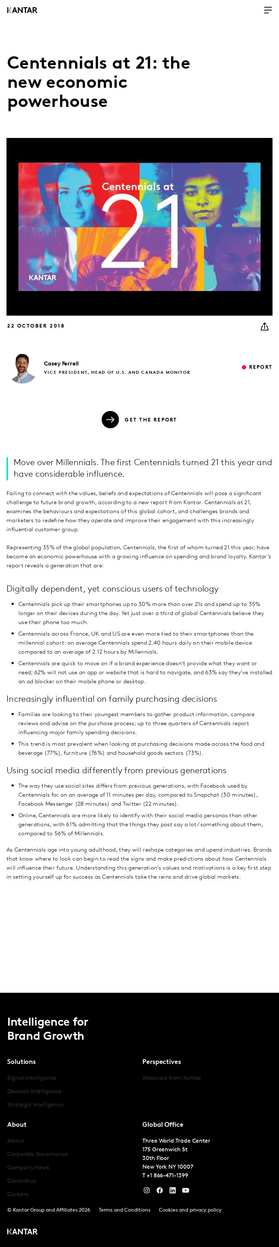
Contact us (21, 1181)
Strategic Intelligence (35, 1105)
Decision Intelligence (34, 1092)
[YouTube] (172, 1192)
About (15, 1141)
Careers (17, 1195)
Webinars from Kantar (171, 1078)
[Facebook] (159, 1192)
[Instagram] (146, 1192)
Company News (28, 1168)
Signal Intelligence (31, 1078)
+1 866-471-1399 (167, 1176)
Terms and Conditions (124, 1210)
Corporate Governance (37, 1154)
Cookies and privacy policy (190, 1210)
